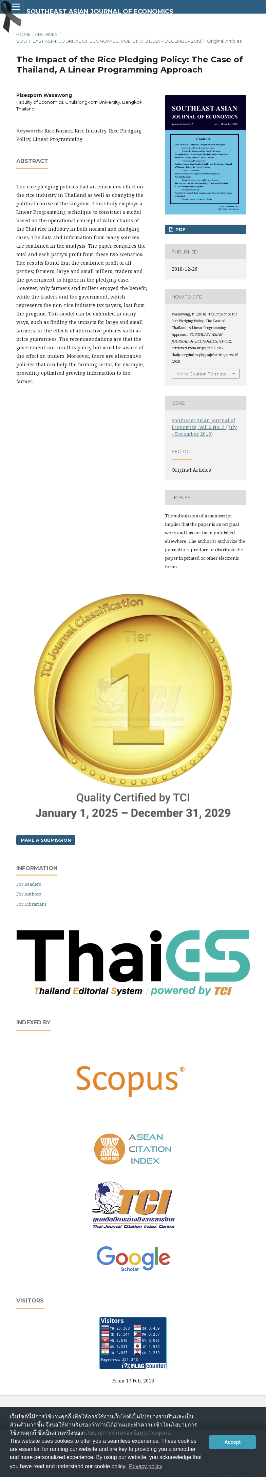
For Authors (28, 894)
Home (23, 34)
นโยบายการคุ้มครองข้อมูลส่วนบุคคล (127, 1433)
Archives (46, 34)
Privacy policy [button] (145, 1466)
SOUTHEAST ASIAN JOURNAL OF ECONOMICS (99, 11)
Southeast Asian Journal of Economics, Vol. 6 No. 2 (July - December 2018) (109, 41)
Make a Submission (46, 840)
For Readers (28, 884)
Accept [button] (232, 1442)
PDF (180, 229)
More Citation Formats (201, 373)
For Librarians (31, 904)
